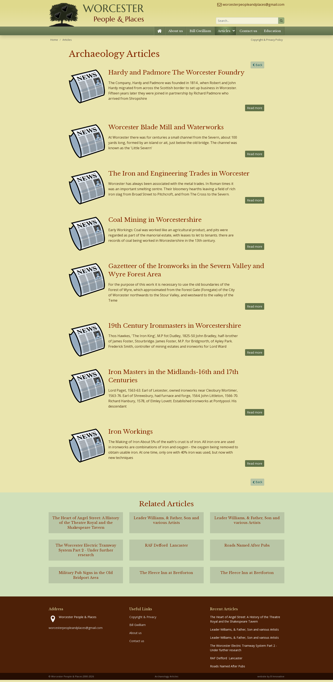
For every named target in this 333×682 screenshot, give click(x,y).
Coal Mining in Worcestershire (155, 222)
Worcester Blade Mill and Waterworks (166, 129)
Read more (254, 110)
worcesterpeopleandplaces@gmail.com (253, 4)
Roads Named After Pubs (227, 668)
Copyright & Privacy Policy (267, 42)
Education (272, 33)
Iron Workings (130, 433)
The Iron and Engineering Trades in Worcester (179, 175)
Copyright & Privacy (142, 619)
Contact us (248, 33)
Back (257, 67)
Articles (224, 33)
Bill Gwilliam (200, 33)
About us (175, 33)
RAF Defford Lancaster (226, 660)
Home (54, 42)
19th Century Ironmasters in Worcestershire (174, 328)
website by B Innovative (270, 678)
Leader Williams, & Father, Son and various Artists (244, 632)
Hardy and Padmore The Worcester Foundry (176, 74)
